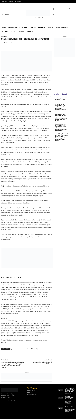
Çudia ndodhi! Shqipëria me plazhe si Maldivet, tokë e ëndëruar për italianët (70, 409)
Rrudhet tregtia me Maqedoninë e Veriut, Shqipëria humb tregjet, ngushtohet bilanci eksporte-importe (12, 364)
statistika (31, 349)
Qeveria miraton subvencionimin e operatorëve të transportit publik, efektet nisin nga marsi (61, 118)
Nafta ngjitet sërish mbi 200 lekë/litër (61, 98)
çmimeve (13, 349)
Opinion (60, 390)
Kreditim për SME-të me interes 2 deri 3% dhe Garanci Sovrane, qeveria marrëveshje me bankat (61, 137)
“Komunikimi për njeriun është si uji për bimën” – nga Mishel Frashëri (70, 390)
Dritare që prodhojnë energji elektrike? (42, 363)
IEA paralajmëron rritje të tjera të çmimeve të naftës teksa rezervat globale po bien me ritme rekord (61, 127)
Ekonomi (4, 36)
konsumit (25, 349)
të (36, 349)
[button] (72, 19)
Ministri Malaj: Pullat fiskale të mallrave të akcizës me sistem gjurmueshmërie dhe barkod (61, 108)
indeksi (19, 349)
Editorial (61, 398)
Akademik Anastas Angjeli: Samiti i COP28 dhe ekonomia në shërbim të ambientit (69, 399)
